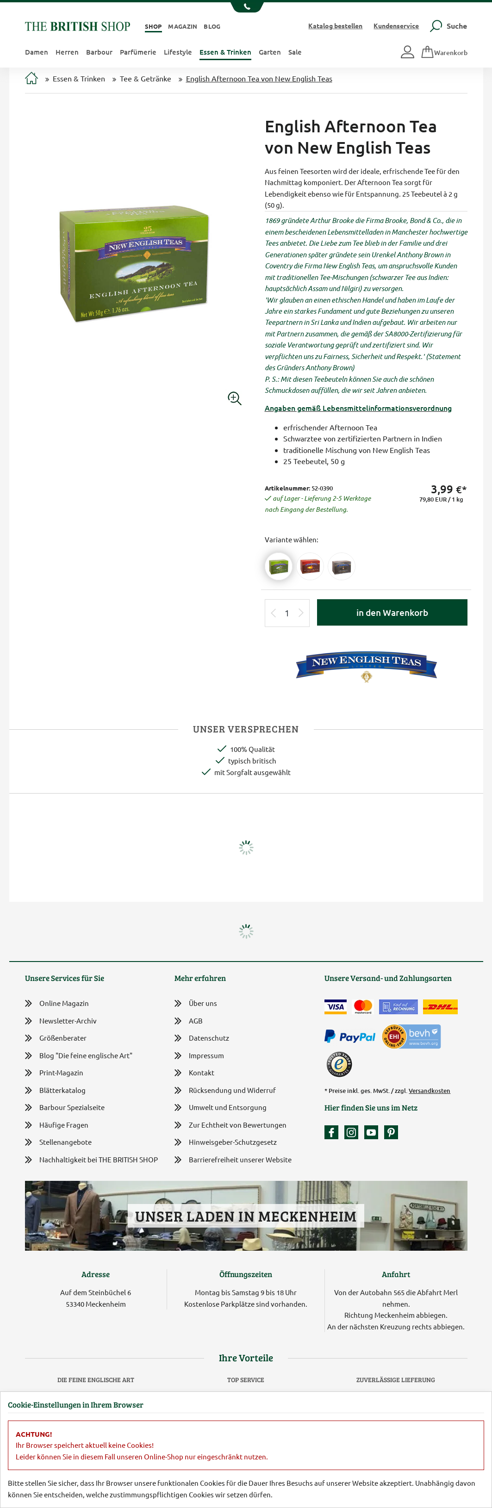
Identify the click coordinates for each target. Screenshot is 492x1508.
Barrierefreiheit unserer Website (233, 1160)
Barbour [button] (99, 51)
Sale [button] (295, 51)
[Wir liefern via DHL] (440, 1006)
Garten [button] (270, 51)
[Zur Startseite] (31, 79)
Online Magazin (57, 1003)
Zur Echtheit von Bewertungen (230, 1125)
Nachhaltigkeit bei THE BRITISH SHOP (91, 1160)
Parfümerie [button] (138, 51)
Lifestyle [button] (178, 51)
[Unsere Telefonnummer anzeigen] (246, 7)
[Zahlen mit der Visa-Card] (335, 1006)
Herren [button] (67, 51)
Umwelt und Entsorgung (220, 1108)
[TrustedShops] (339, 1064)
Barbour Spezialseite (65, 1107)
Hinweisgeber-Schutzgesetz (225, 1142)
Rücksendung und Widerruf (225, 1091)
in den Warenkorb (392, 612)
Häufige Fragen (56, 1125)
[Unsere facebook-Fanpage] (333, 1132)
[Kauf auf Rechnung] (398, 1006)
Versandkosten (429, 1090)
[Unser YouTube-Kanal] (373, 1132)
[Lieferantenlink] (366, 665)
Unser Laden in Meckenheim (246, 1216)
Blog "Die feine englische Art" (78, 1055)
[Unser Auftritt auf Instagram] (353, 1132)
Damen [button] (36, 51)
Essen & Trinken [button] (225, 51)
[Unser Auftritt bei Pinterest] (391, 1132)
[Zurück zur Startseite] (77, 25)
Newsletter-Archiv (61, 1021)
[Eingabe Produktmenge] (287, 613)
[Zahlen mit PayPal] (352, 1036)
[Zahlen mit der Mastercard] (363, 1006)
